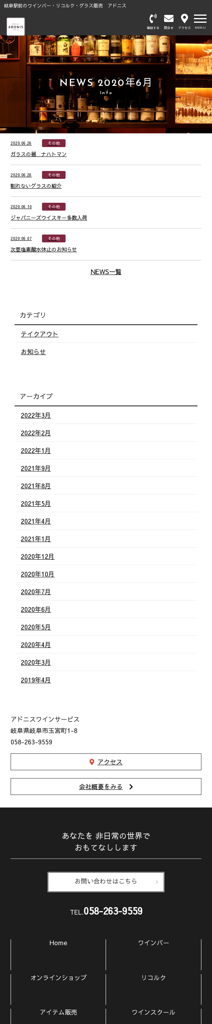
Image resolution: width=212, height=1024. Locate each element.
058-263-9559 (113, 910)
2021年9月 (36, 468)
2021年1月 (36, 538)
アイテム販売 (58, 1012)
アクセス (109, 761)
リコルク (153, 977)
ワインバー (153, 942)
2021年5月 (36, 503)
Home (58, 942)
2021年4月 (36, 521)
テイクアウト (39, 333)
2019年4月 (36, 679)
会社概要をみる (101, 786)
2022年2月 (36, 432)
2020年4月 (36, 644)
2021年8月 (36, 485)
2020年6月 (36, 609)
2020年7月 (36, 591)
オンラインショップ (58, 977)
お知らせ (33, 351)
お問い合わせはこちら (106, 882)
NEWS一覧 (106, 271)
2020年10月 (38, 573)
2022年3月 (36, 415)
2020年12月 (38, 556)
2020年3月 (36, 662)
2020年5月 (36, 626)
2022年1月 (36, 450)
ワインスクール (153, 1012)
